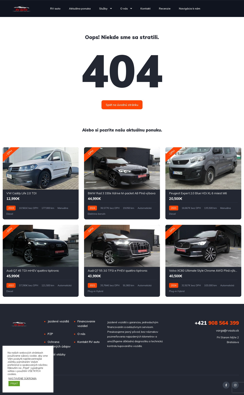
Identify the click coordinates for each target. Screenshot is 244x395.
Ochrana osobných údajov (59, 344)
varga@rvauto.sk (227, 330)
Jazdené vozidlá (58, 321)
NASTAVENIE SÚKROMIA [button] (22, 378)
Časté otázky (56, 354)
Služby (103, 8)
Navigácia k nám (189, 8)
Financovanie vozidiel (86, 323)
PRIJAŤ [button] (14, 383)
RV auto (55, 8)
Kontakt (145, 8)
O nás (124, 8)
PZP (50, 334)
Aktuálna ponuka (80, 8)
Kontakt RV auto (88, 342)
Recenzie (164, 8)
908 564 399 (217, 323)
